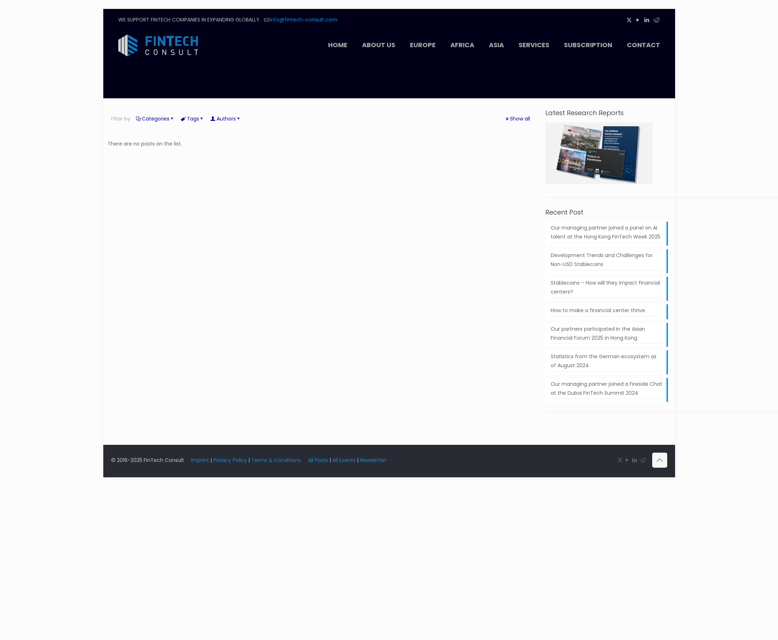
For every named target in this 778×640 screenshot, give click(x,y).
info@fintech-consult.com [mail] (303, 19)
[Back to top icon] (659, 460)
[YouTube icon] (638, 20)
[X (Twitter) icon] (629, 20)
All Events (344, 460)
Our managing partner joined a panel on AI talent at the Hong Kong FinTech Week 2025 (605, 232)
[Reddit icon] (656, 20)
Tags (192, 118)
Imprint (200, 460)
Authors (225, 118)
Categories (155, 118)
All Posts (318, 460)
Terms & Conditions (276, 460)
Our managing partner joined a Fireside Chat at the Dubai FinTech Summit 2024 (606, 388)
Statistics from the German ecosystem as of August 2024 (603, 361)
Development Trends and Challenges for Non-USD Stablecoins (602, 260)
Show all (517, 118)
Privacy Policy (230, 460)
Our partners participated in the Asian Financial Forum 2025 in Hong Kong (598, 333)
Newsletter (373, 460)
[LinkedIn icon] (647, 20)
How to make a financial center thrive (598, 310)
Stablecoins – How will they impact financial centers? (605, 287)
